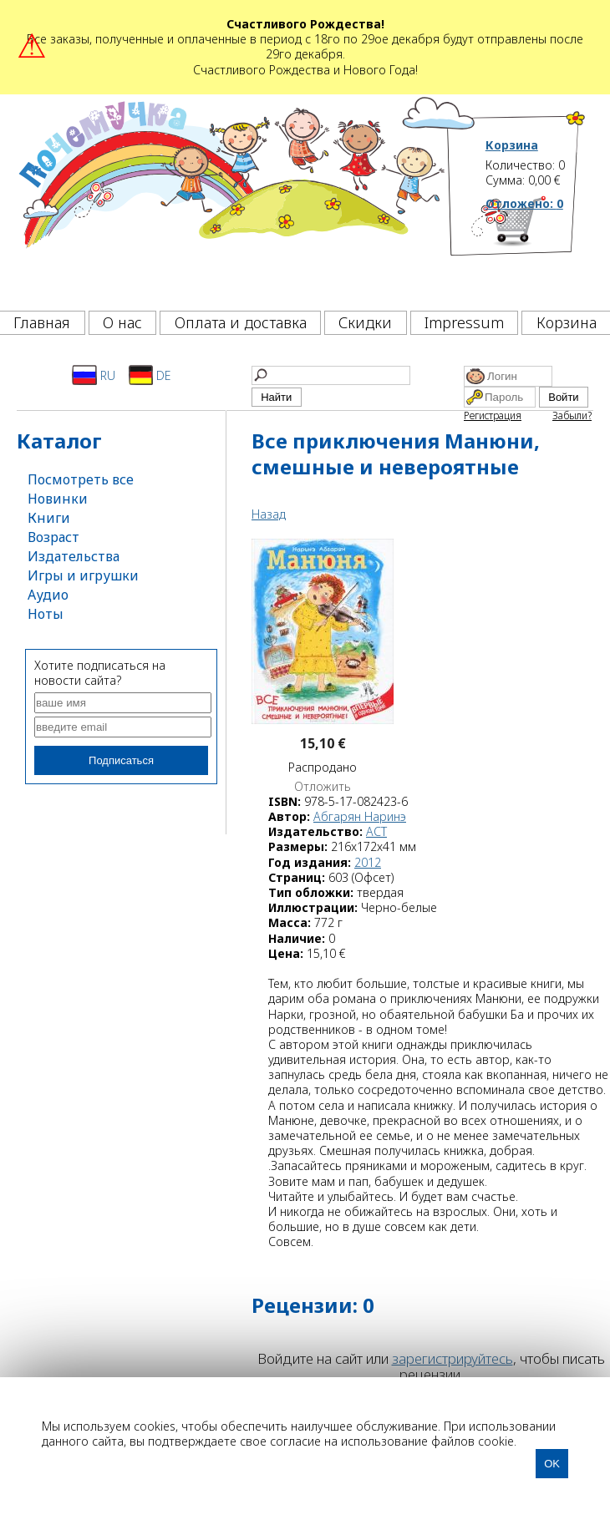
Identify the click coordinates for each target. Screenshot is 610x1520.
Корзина (511, 145)
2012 (367, 862)
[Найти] (331, 375)
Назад (269, 514)
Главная (41, 322)
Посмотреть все (81, 479)
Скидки (365, 322)
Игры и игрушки (83, 575)
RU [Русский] (93, 375)
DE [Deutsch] (150, 375)
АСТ (376, 831)
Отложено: (524, 203)
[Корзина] (536, 249)
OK (552, 1463)
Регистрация (492, 415)
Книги (49, 518)
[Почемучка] (230, 197)
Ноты (46, 614)
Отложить (322, 786)
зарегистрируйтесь (452, 1358)
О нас (122, 322)
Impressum (464, 322)
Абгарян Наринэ (359, 816)
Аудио (48, 594)
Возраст (53, 537)
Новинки (58, 498)
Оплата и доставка (241, 322)
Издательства (73, 556)
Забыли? (572, 415)
